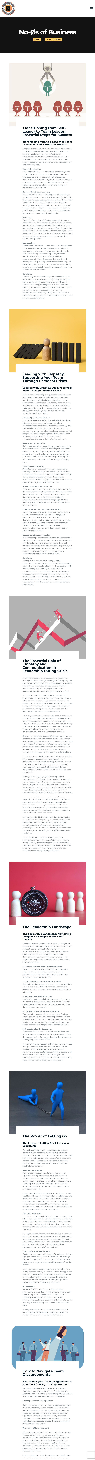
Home (36, 39)
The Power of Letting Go (45, 1136)
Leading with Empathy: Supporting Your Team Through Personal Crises (45, 377)
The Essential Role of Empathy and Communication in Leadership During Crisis (45, 666)
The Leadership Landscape (47, 927)
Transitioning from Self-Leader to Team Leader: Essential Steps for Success (47, 131)
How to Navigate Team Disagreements (43, 1373)
